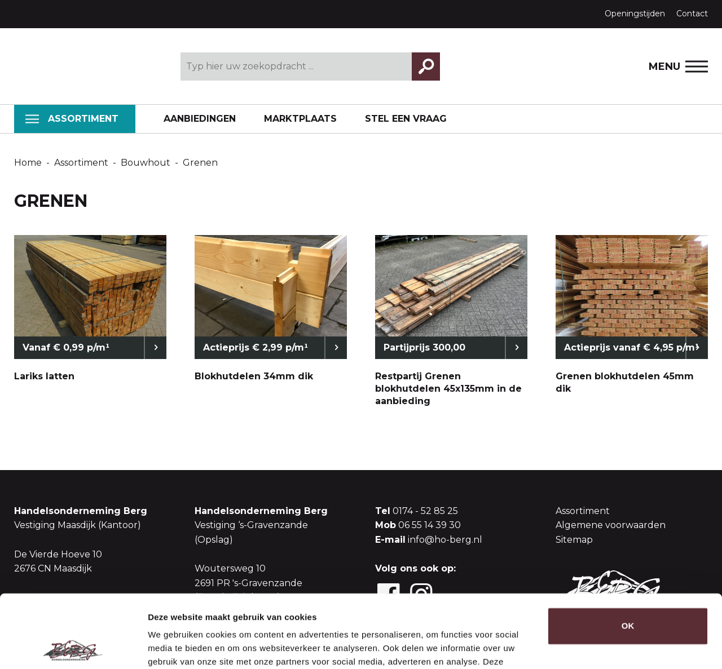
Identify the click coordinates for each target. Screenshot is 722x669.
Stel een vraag (406, 118)
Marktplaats (300, 118)
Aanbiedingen (200, 118)
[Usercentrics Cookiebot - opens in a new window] (73, 647)
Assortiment (71, 118)
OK (628, 553)
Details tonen (174, 647)
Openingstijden (635, 13)
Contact (692, 13)
